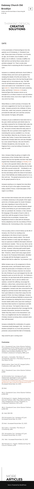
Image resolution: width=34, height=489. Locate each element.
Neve (9, 485)
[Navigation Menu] (30, 8)
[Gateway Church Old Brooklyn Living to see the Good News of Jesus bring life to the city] (13, 8)
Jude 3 (7, 88)
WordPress (23, 485)
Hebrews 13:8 (18, 90)
